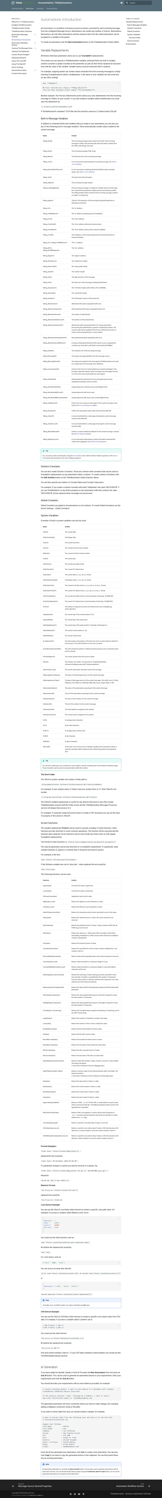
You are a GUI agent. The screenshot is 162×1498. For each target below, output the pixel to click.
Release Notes (51, 9)
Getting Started (17, 9)
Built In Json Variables (87, 172)
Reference (30, 9)
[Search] (138, 3)
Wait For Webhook (80, 434)
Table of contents (132, 19)
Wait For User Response (84, 405)
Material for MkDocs (36, 1495)
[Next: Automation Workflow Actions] (132, 1485)
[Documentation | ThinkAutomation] (23, 2)
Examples (40, 9)
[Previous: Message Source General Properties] (32, 1485)
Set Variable (77, 456)
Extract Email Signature (99, 442)
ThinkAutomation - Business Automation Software (130, 1494)
